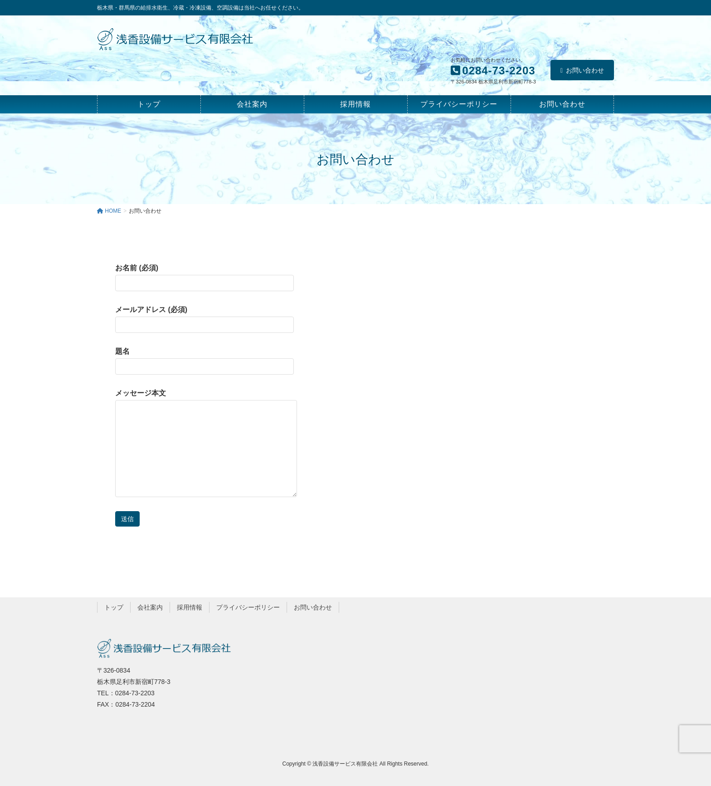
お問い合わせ (582, 70)
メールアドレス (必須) (204, 319)
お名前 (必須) (204, 277)
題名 (204, 361)
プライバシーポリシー (248, 607)
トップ (113, 607)
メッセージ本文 (206, 443)
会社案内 (150, 607)
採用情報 (189, 607)
